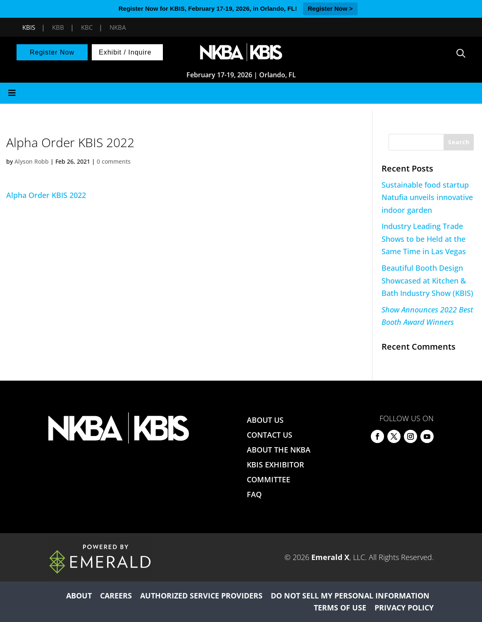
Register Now (52, 52)
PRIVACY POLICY (404, 607)
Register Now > (330, 8)
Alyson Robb (31, 161)
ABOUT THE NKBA (278, 450)
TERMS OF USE (340, 607)
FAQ (254, 494)
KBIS (28, 27)
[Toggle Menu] (241, 93)
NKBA (118, 27)
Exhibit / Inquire (125, 52)
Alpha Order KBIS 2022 (46, 195)
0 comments (114, 161)
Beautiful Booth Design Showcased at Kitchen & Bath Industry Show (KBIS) (427, 280)
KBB (58, 27)
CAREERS (116, 596)
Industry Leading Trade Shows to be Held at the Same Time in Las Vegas (424, 238)
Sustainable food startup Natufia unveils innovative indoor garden (427, 197)
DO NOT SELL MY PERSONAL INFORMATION (350, 596)
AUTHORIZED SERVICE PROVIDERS (201, 596)
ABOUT (79, 596)
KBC (87, 27)
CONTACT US (269, 435)
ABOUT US (265, 420)
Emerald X (330, 557)
